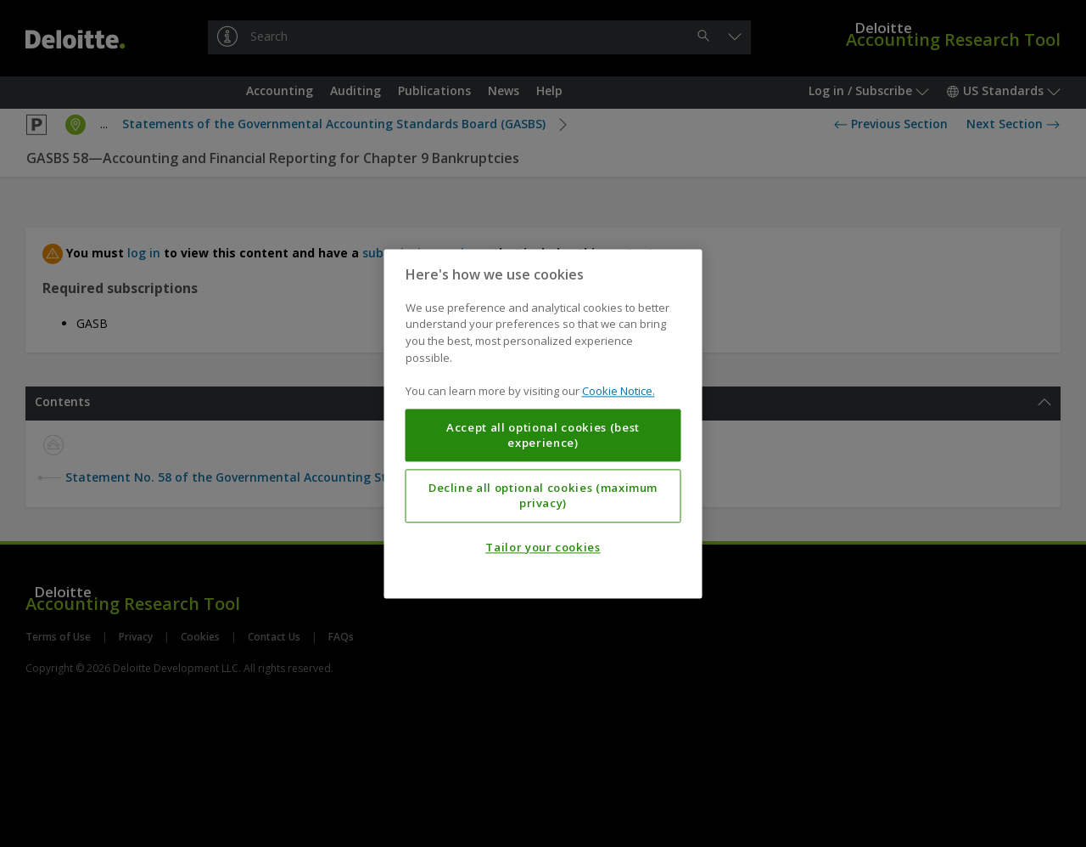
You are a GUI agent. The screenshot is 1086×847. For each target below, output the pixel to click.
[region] (543, 423)
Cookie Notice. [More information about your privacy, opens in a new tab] (618, 390)
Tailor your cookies (542, 547)
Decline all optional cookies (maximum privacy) (543, 495)
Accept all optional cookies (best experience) (543, 435)
